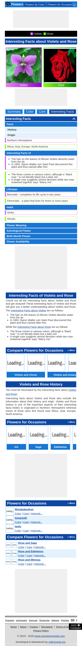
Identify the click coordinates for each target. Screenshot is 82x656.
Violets (24, 84)
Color (29, 111)
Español (9, 620)
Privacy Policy (41, 630)
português (21, 620)
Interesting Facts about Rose (34, 326)
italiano (55, 620)
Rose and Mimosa (29, 559)
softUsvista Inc (57, 641)
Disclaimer (47, 627)
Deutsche (44, 620)
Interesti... (37, 513)
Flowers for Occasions (60, 4)
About (23, 627)
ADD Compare (75, 626)
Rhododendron (24, 509)
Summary (14, 111)
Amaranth (21, 517)
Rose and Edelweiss (30, 551)
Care (42, 111)
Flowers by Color (35, 4)
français (33, 620)
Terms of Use (63, 627)
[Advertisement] (41, 19)
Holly (18, 526)
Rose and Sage (27, 542)
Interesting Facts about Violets (28, 310)
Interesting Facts (62, 111)
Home (13, 627)
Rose (61, 84)
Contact (34, 627)
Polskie (65, 620)
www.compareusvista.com (50, 635)
